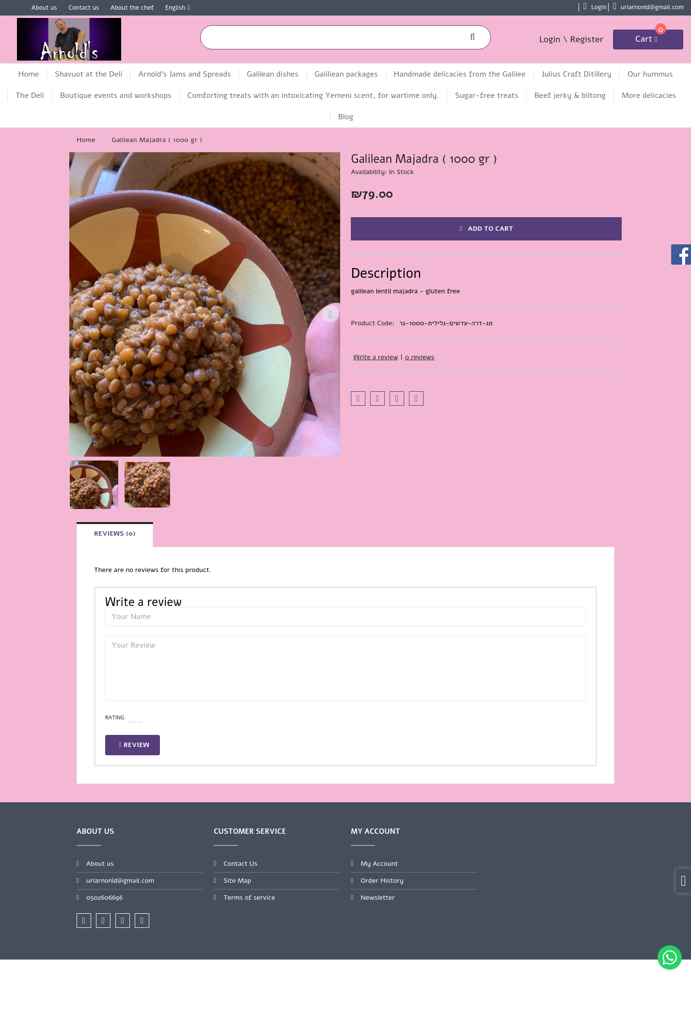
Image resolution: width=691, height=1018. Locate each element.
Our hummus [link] (650, 74)
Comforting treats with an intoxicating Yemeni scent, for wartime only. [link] (314, 95)
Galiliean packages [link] (346, 74)
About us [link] (44, 7)
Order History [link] (382, 880)
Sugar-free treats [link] (486, 95)
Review (134, 744)
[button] (94, 485)
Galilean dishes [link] (272, 74)
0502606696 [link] (104, 897)
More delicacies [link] (649, 95)
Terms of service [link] (249, 897)
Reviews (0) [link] (115, 533)
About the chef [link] (132, 7)
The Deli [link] (30, 95)
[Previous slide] (79, 314)
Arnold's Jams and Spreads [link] (184, 74)
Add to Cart (486, 228)
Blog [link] (345, 116)
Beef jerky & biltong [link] (570, 95)
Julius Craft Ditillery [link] (577, 74)
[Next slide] (330, 314)
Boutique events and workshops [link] (115, 95)
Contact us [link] (83, 7)
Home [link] (28, 74)
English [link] (175, 7)
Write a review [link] (375, 357)
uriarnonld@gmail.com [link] (120, 880)
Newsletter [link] (378, 897)
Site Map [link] (237, 880)
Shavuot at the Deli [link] (88, 74)
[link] (670, 957)
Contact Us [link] (240, 863)
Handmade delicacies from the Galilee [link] (460, 74)
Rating (115, 717)
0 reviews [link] (420, 357)
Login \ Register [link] (571, 39)
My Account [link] (379, 863)
